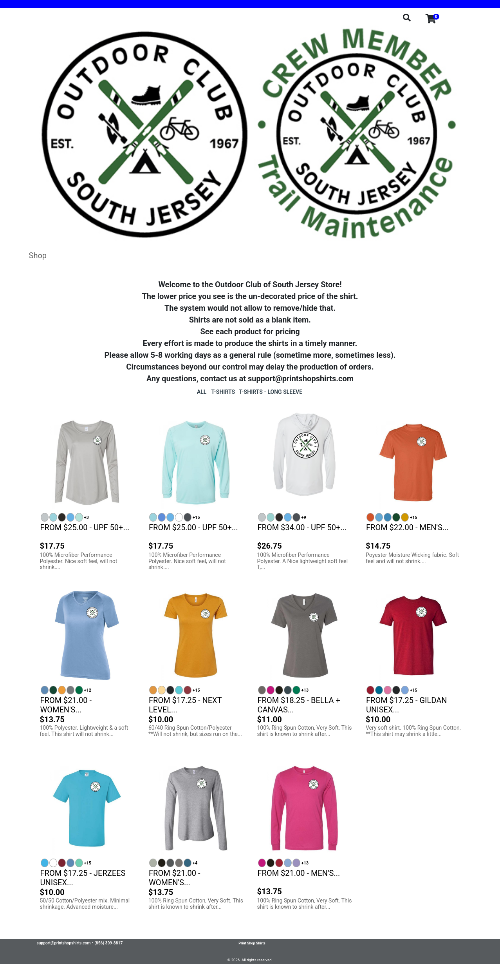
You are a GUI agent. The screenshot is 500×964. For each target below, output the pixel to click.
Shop (38, 255)
